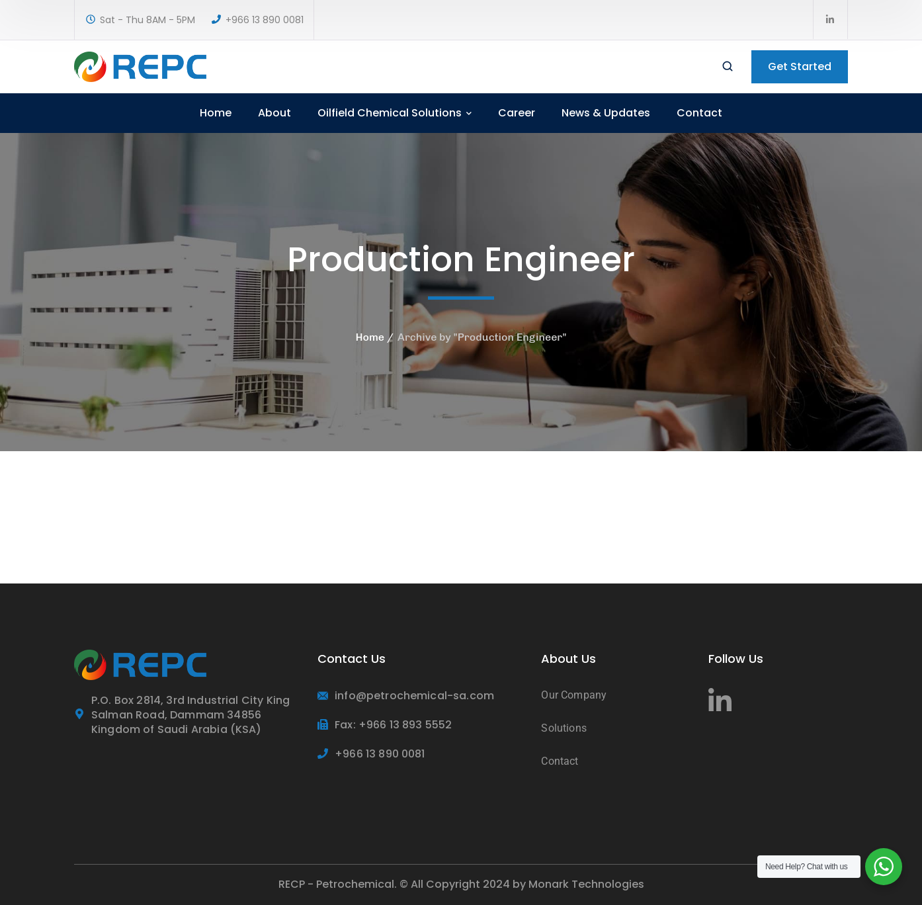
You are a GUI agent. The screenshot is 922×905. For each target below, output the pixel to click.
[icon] (830, 19)
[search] (727, 67)
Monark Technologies (586, 884)
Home (369, 337)
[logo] (140, 65)
